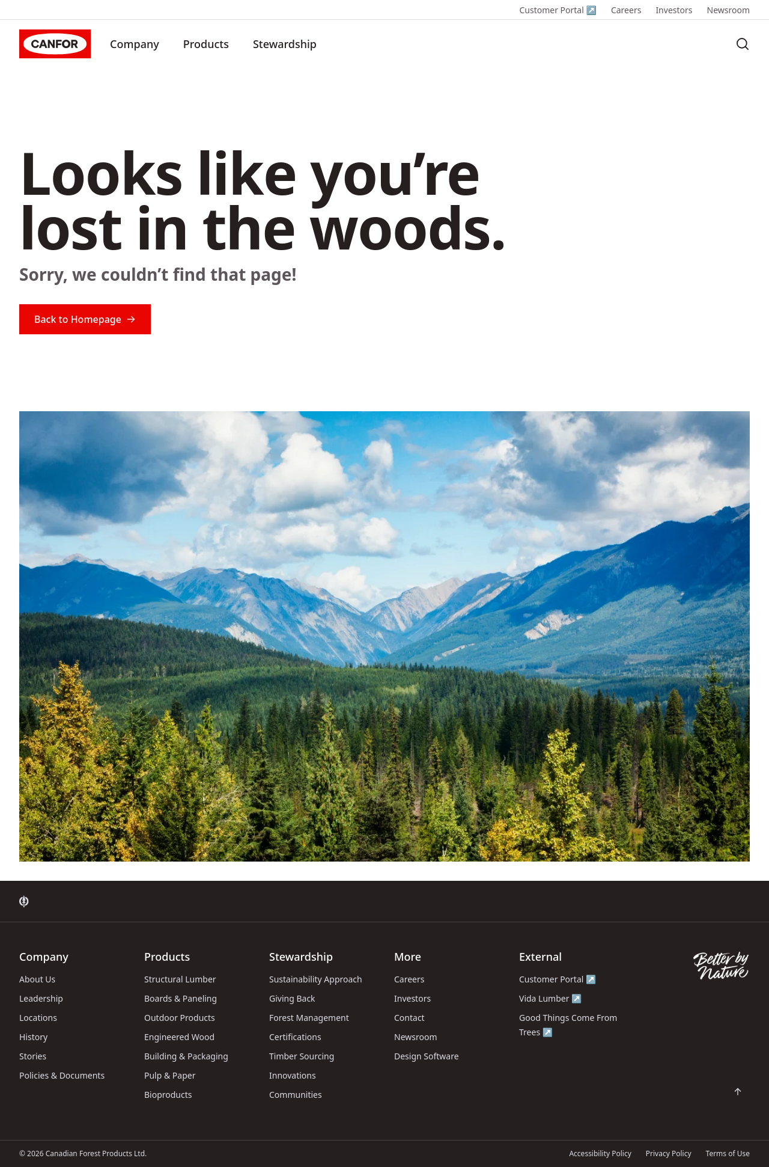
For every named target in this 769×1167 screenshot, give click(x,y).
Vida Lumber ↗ (550, 998)
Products (206, 44)
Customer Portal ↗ (557, 10)
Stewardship (285, 44)
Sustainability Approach (315, 979)
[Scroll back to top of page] (738, 1091)
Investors (673, 10)
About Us (37, 979)
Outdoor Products (179, 1017)
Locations (38, 1017)
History (33, 1037)
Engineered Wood (179, 1037)
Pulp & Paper (169, 1075)
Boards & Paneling (180, 998)
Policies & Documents (62, 1075)
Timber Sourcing (301, 1056)
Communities (295, 1094)
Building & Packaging (186, 1056)
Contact (409, 1017)
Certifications (295, 1037)
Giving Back (292, 998)
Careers (626, 10)
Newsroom (728, 10)
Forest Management (309, 1017)
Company (134, 44)
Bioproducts (168, 1094)
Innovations (292, 1075)
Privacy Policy (668, 1153)
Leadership (41, 998)
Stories (32, 1056)
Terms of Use (728, 1153)
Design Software (426, 1056)
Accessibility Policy (600, 1153)
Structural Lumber (180, 979)
